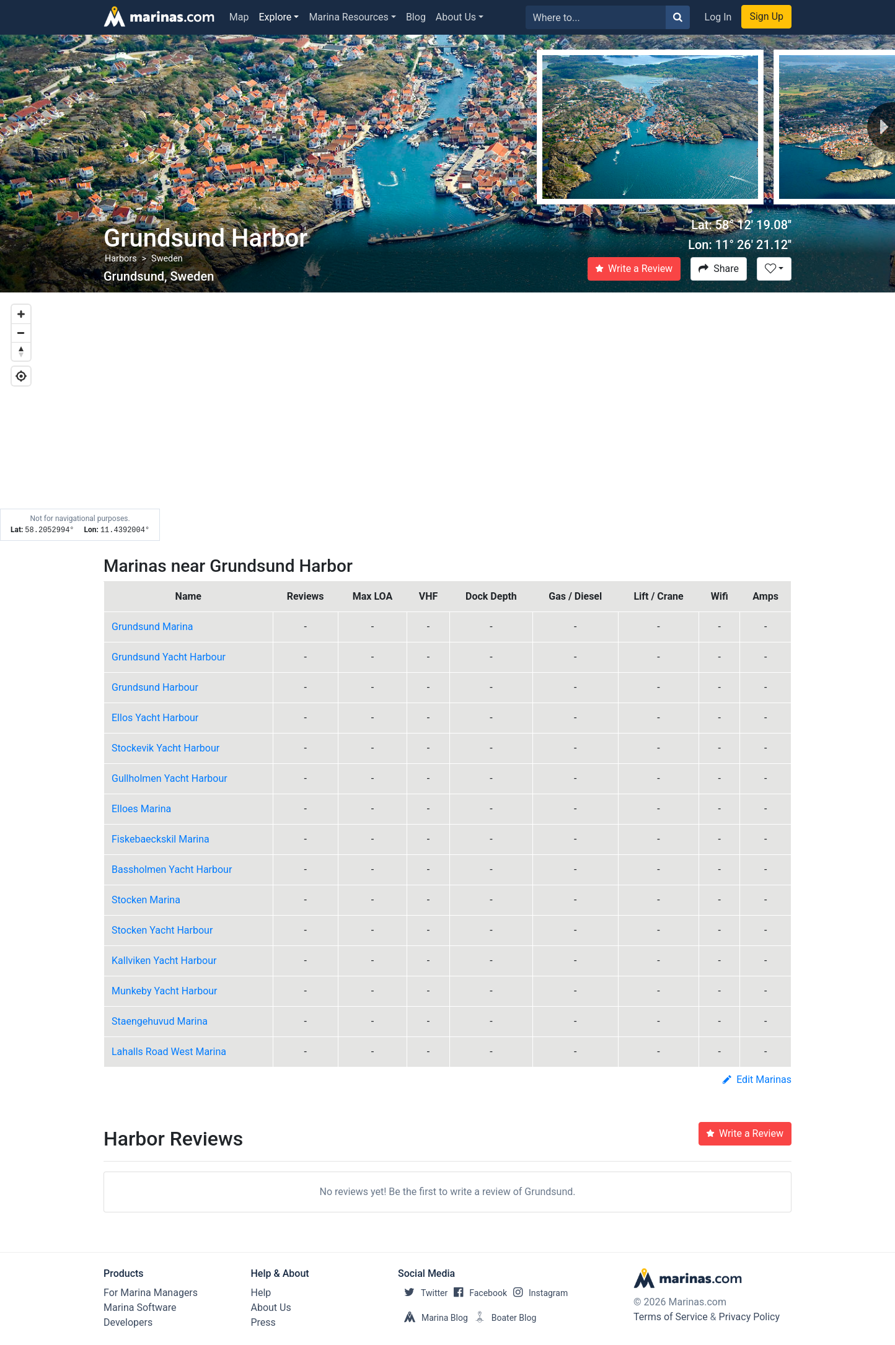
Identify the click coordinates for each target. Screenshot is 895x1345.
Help (261, 1293)
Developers (128, 1322)
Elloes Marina (141, 809)
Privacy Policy (749, 1317)
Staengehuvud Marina (160, 1021)
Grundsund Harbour (155, 687)
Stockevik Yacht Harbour (165, 748)
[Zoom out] (21, 332)
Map (239, 17)
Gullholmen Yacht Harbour (169, 778)
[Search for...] (596, 17)
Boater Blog (502, 1318)
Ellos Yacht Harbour (155, 718)
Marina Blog (433, 1318)
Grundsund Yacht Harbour (169, 657)
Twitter (423, 1293)
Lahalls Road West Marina (169, 1052)
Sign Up (766, 16)
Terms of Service (670, 1317)
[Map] (447, 417)
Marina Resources (348, 17)
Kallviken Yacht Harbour (164, 960)
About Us (456, 17)
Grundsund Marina (152, 627)
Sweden (167, 258)
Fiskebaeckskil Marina (160, 839)
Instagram (537, 1293)
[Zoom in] (21, 314)
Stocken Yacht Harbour (162, 930)
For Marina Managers (151, 1293)
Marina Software (140, 1307)
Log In (718, 17)
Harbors (121, 258)
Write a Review (634, 268)
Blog (416, 17)
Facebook (477, 1293)
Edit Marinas (757, 1079)
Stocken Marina (146, 900)
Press (263, 1322)
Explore (275, 17)
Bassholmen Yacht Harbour (172, 869)
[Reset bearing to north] (21, 351)
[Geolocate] (21, 376)
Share (719, 268)
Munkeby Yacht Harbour (165, 991)
